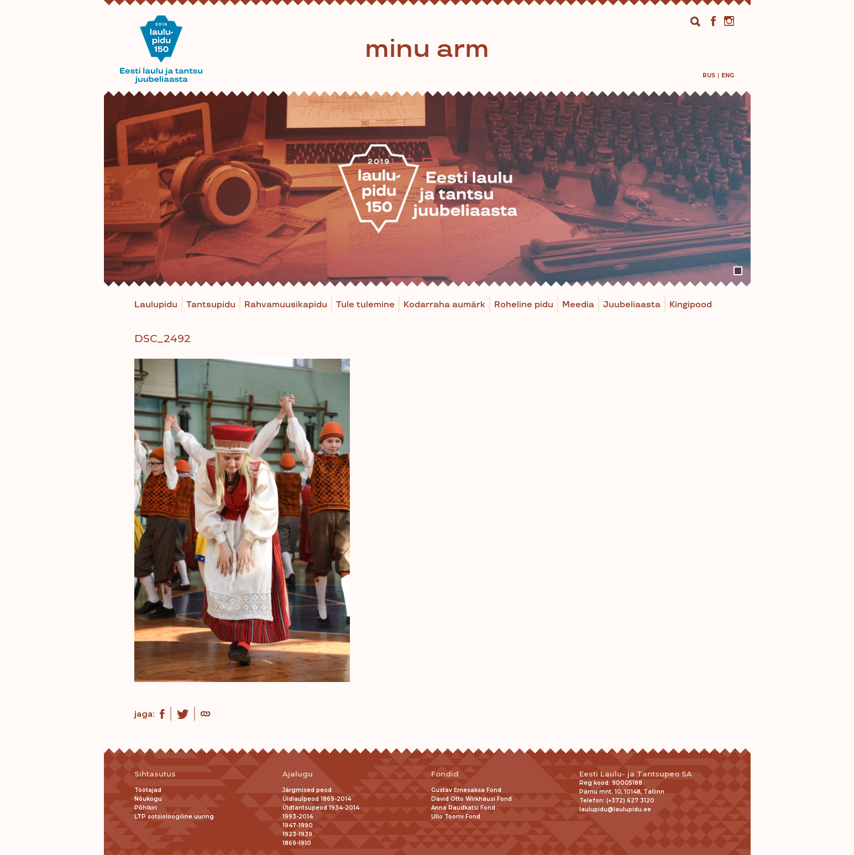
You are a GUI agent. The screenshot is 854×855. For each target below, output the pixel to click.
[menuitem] (709, 75)
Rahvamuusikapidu (285, 305)
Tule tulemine (365, 305)
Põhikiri (145, 807)
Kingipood (690, 305)
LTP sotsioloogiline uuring (174, 816)
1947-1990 (297, 825)
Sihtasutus (155, 774)
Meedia (578, 305)
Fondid (445, 774)
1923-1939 (297, 834)
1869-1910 (296, 843)
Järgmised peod (307, 790)
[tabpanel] (427, 188)
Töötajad (147, 790)
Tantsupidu (210, 305)
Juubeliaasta (632, 305)
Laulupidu (155, 305)
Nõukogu (148, 798)
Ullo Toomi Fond (455, 816)
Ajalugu (297, 774)
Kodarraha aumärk (444, 305)
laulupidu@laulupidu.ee (615, 809)
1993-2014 (297, 816)
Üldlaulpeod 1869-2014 (316, 798)
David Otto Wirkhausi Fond (471, 798)
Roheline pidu (523, 305)
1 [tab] (738, 270)
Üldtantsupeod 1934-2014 (320, 807)
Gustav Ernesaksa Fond (466, 790)
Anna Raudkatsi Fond (463, 807)
